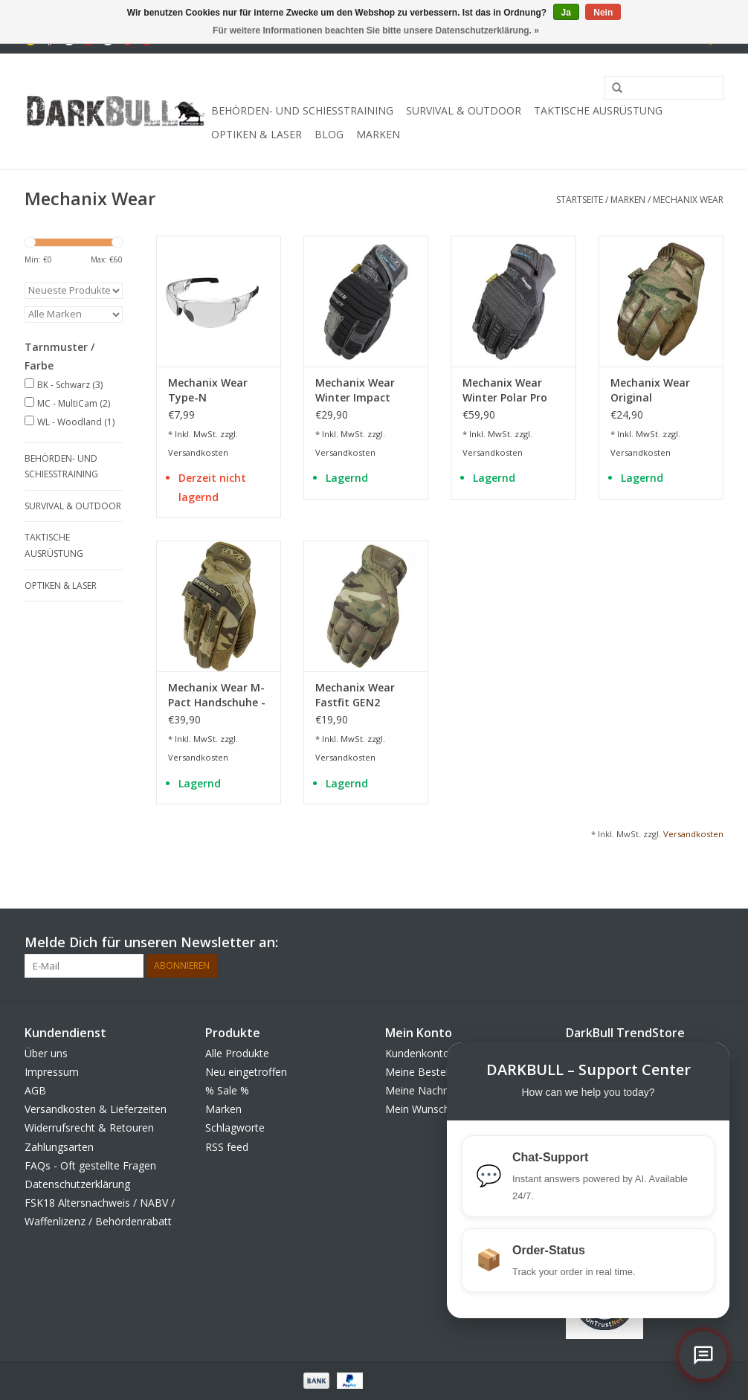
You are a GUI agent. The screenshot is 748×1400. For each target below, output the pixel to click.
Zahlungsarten (59, 1147)
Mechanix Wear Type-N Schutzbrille (208, 390)
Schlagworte (235, 1127)
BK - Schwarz (70, 384)
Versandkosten (198, 452)
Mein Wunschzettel (431, 1109)
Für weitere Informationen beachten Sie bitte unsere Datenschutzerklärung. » (376, 30)
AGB (35, 1090)
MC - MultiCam (73, 403)
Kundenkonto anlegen (438, 1053)
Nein (603, 12)
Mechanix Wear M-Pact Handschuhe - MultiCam (216, 695)
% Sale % (227, 1090)
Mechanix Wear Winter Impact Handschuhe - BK (359, 390)
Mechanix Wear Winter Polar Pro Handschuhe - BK (506, 390)
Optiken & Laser (256, 134)
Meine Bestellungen (432, 1072)
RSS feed (226, 1147)
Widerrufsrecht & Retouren (89, 1127)
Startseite (579, 199)
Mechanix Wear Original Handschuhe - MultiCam (650, 390)
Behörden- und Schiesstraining (302, 110)
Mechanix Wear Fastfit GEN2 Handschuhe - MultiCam (355, 695)
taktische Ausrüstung (598, 110)
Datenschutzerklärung (77, 1184)
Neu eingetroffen (246, 1072)
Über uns (46, 1053)
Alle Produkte (237, 1053)
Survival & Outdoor (463, 110)
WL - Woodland (76, 422)
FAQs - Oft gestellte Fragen (90, 1165)
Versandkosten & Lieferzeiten (96, 1109)
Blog (329, 134)
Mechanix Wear (688, 199)
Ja (566, 12)
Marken (378, 134)
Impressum (52, 1072)
